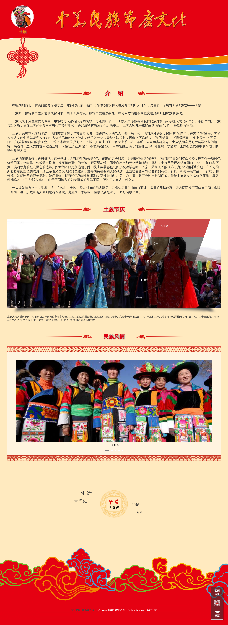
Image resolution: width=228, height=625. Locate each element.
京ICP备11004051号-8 (83, 610)
